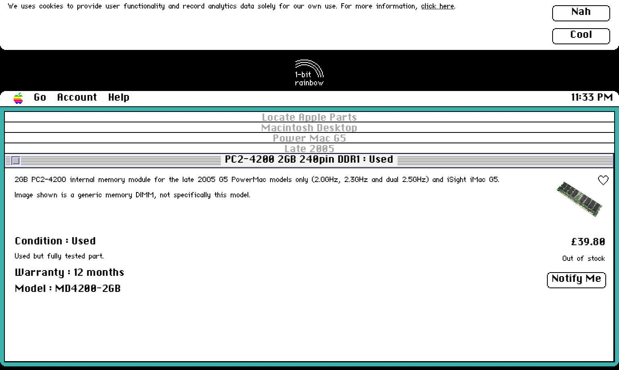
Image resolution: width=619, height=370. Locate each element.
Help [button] (119, 98)
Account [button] (77, 98)
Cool (581, 35)
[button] (18, 98)
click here (437, 6)
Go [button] (40, 98)
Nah (581, 12)
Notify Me (577, 279)
